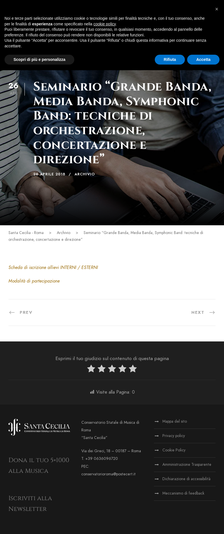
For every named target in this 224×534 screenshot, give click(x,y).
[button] (216, 9)
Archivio (85, 174)
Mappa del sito (174, 421)
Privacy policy (173, 435)
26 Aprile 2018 (49, 174)
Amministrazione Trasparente (186, 464)
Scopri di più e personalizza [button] (39, 59)
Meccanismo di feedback (183, 493)
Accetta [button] (203, 59)
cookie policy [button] (104, 24)
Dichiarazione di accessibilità (186, 479)
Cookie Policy (173, 450)
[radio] (91, 370)
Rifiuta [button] (170, 59)
